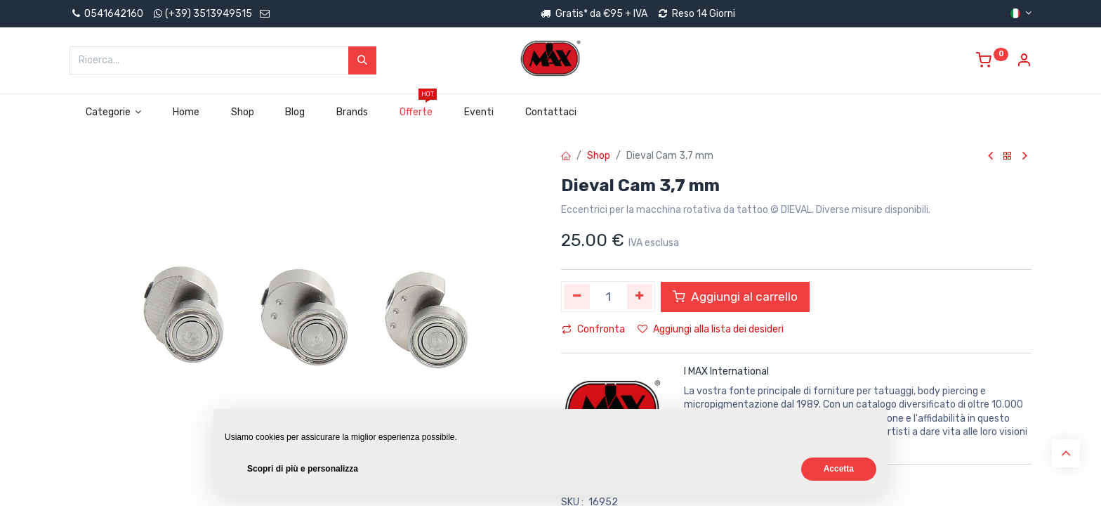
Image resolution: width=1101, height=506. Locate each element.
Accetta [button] (839, 469)
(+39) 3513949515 (208, 14)
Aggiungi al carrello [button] (735, 297)
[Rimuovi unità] (577, 296)
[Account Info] (1023, 62)
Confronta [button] (593, 329)
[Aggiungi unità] (640, 296)
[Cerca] (362, 60)
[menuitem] (186, 112)
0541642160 (106, 14)
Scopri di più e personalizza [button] (302, 469)
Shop (598, 156)
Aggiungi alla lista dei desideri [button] (711, 329)
